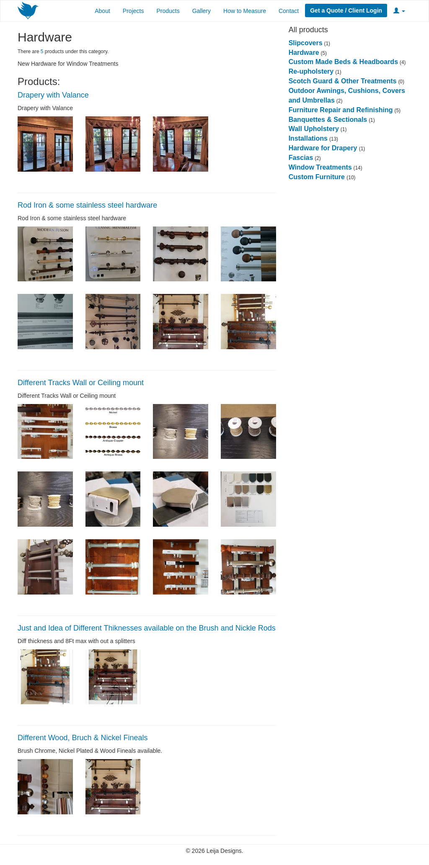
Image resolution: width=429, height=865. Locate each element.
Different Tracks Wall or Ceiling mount (81, 382)
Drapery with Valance (53, 95)
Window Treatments (320, 167)
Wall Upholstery (314, 128)
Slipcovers (306, 42)
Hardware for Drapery (324, 148)
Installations (308, 138)
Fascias (301, 157)
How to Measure (244, 11)
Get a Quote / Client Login (346, 10)
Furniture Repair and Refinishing (341, 109)
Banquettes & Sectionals (328, 119)
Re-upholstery (311, 71)
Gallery (201, 11)
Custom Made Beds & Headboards (343, 61)
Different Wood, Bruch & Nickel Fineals (82, 738)
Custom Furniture (318, 176)
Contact (289, 11)
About (102, 11)
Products (167, 11)
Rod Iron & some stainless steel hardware (87, 205)
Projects (133, 11)
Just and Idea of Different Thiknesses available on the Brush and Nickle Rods (147, 628)
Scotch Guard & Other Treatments (343, 81)
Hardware (304, 52)
